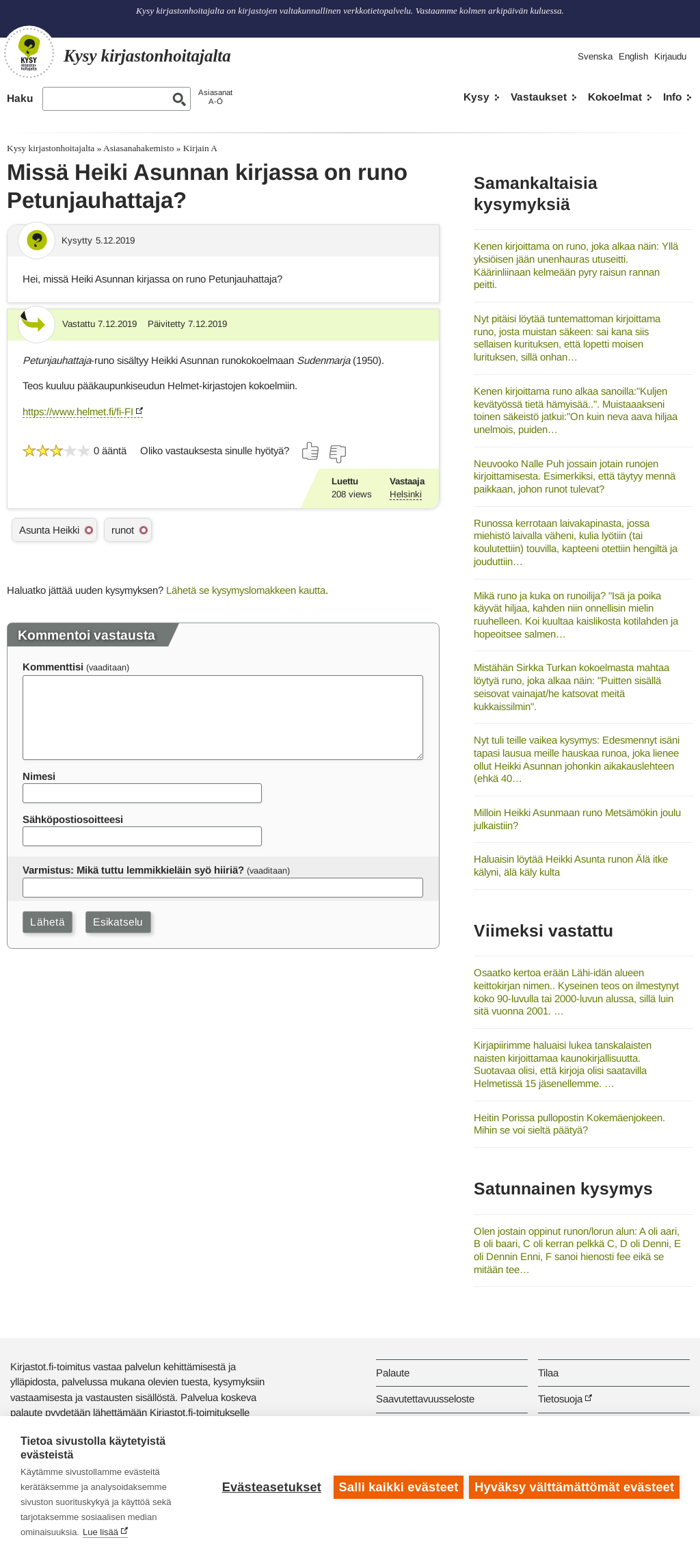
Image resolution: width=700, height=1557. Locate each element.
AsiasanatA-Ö (215, 96)
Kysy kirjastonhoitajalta (50, 148)
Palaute (392, 1372)
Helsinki (406, 494)
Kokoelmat (615, 97)
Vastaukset (539, 97)
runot (122, 530)
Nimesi (39, 776)
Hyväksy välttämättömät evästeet (574, 1486)
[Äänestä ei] (337, 454)
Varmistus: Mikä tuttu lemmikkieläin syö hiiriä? (133, 870)
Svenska (595, 56)
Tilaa (548, 1372)
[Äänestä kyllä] (311, 451)
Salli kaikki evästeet (397, 1486)
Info (672, 97)
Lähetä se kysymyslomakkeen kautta (245, 590)
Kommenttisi (53, 666)
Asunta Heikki (49, 530)
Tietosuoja (560, 1398)
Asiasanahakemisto (138, 148)
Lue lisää (100, 1532)
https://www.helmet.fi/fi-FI (78, 411)
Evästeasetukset (270, 1486)
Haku (20, 98)
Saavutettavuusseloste (425, 1398)
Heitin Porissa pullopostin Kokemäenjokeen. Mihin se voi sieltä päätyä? (569, 1124)
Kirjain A (200, 148)
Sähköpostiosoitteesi (73, 819)
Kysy (476, 97)
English (633, 56)
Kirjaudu (670, 56)
